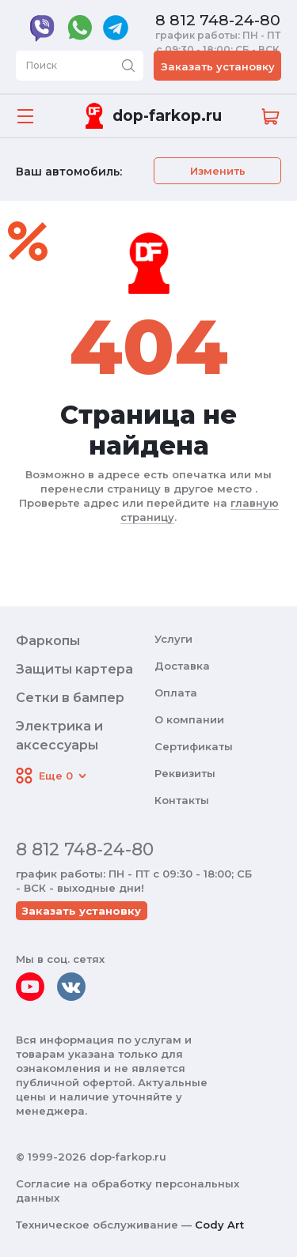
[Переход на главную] (150, 116)
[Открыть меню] (25, 116)
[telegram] (116, 28)
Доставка (182, 665)
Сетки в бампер (70, 697)
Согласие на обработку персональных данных (127, 1190)
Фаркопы (48, 640)
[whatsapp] (79, 28)
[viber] (43, 28)
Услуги (173, 638)
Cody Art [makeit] (219, 1224)
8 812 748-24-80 (217, 20)
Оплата (175, 692)
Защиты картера (74, 669)
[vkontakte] (71, 986)
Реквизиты (184, 773)
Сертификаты (193, 746)
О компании (189, 719)
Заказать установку (218, 66)
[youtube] (30, 986)
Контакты (181, 800)
